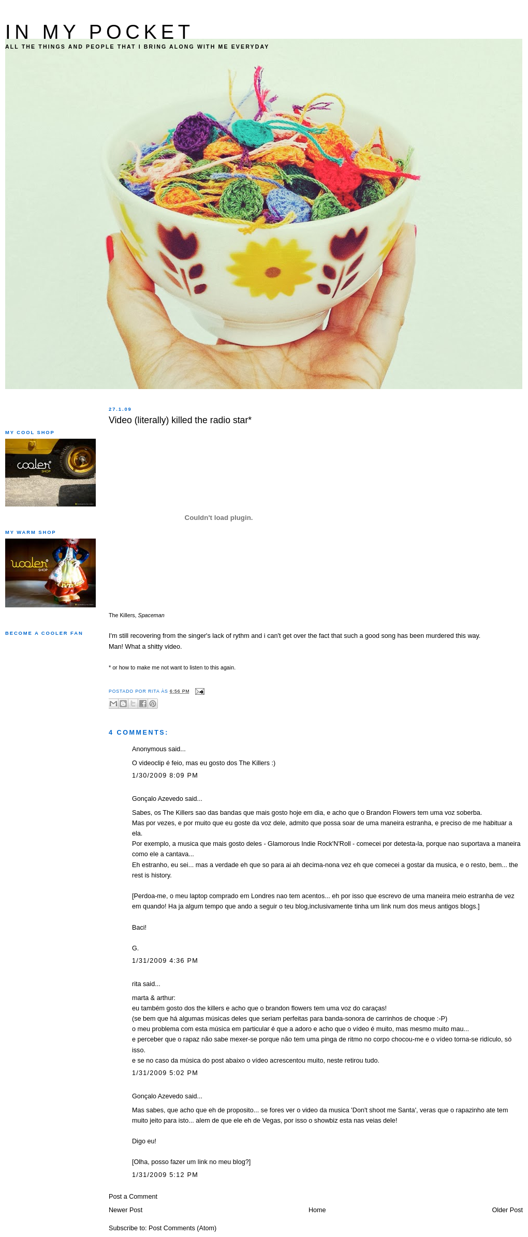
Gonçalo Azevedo (157, 798)
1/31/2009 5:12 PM (165, 1175)
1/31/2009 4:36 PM (165, 960)
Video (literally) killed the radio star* (180, 420)
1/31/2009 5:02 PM (165, 1073)
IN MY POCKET (99, 32)
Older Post (507, 1210)
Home (317, 1210)
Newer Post (125, 1210)
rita (136, 984)
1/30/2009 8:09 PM (165, 775)
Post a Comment (133, 1196)
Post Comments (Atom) (182, 1228)
